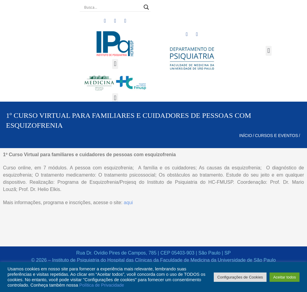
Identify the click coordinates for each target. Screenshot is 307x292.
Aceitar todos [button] (284, 277)
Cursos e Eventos (276, 135)
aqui (128, 202)
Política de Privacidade (101, 285)
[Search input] (112, 7)
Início (245, 135)
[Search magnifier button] (146, 7)
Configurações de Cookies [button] (240, 277)
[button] (115, 64)
